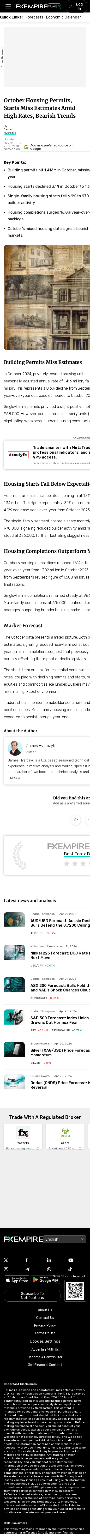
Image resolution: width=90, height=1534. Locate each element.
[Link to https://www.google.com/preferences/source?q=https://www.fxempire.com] (56, 803)
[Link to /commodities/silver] (40, 1062)
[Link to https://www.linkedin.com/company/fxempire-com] (56, 1260)
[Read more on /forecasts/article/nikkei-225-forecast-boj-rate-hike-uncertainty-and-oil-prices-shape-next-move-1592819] (14, 955)
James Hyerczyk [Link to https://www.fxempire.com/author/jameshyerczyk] (40, 745)
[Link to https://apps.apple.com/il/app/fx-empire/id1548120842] (17, 1280)
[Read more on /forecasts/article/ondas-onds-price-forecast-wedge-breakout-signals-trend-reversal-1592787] (14, 1084)
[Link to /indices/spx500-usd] (67, 1030)
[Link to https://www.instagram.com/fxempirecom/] (13, 1269)
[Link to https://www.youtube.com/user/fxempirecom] (77, 1260)
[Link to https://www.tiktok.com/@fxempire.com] (77, 1269)
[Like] (76, 820)
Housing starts (16, 495)
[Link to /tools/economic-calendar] (63, 17)
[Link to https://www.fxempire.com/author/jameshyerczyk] (12, 131)
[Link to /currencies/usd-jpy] (42, 965)
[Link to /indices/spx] (39, 1030)
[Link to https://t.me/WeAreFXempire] (34, 1270)
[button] (8, 6)
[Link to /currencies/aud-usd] (42, 933)
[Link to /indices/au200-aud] (44, 998)
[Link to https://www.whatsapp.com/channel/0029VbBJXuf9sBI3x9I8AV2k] (56, 1269)
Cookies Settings (45, 1341)
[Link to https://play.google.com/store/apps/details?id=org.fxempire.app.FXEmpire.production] (45, 1280)
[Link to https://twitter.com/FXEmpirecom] (13, 1260)
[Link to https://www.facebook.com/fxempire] (34, 1260)
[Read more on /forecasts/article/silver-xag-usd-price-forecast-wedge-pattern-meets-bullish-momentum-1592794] (14, 1052)
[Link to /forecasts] (34, 17)
